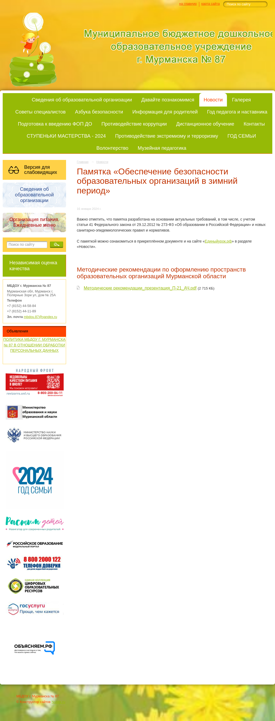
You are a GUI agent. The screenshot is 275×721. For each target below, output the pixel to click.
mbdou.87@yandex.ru (40, 317)
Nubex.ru (58, 702)
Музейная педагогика (162, 148)
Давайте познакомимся (167, 100)
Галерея (241, 100)
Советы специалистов (40, 112)
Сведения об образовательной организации (82, 100)
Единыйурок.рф (218, 241)
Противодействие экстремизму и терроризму (166, 136)
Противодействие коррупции (134, 124)
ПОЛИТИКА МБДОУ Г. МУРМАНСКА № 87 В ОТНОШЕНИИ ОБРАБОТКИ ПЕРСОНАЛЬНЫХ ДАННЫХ (34, 345)
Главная (83, 161)
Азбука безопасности (99, 112)
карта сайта (210, 4)
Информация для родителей (165, 112)
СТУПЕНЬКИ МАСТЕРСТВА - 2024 (66, 136)
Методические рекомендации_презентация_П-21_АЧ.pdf (140, 288)
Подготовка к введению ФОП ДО (55, 124)
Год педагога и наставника (237, 112)
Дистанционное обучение (205, 124)
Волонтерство (112, 148)
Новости (213, 100)
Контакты (254, 124)
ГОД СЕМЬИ (241, 136)
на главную (188, 4)
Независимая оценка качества (33, 265)
